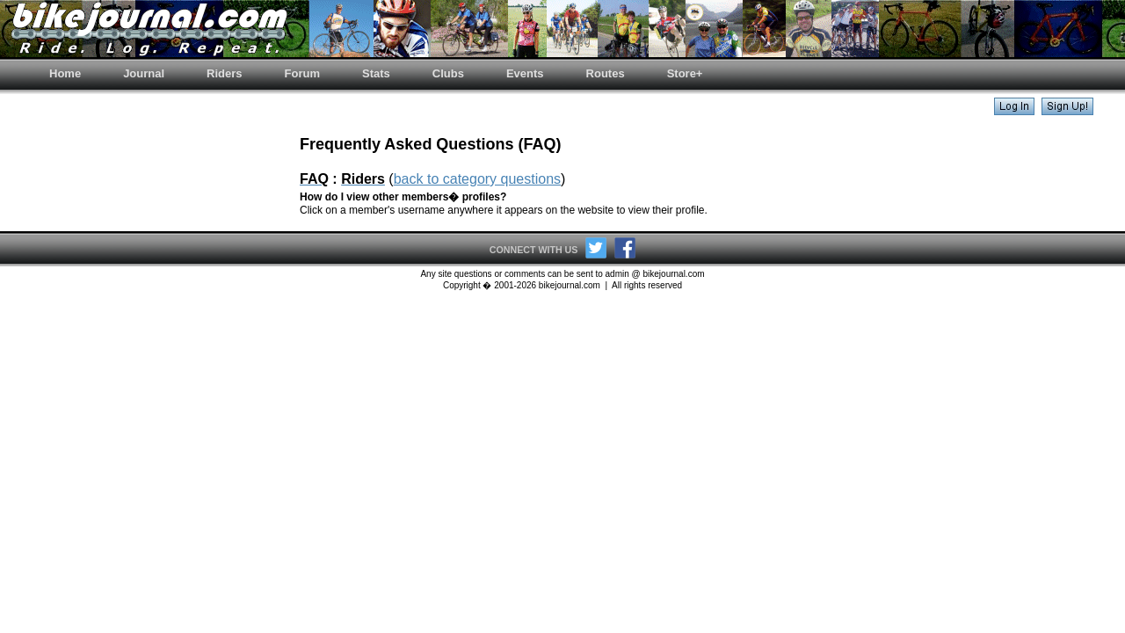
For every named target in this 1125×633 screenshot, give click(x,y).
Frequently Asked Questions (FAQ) (430, 144)
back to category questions (477, 178)
